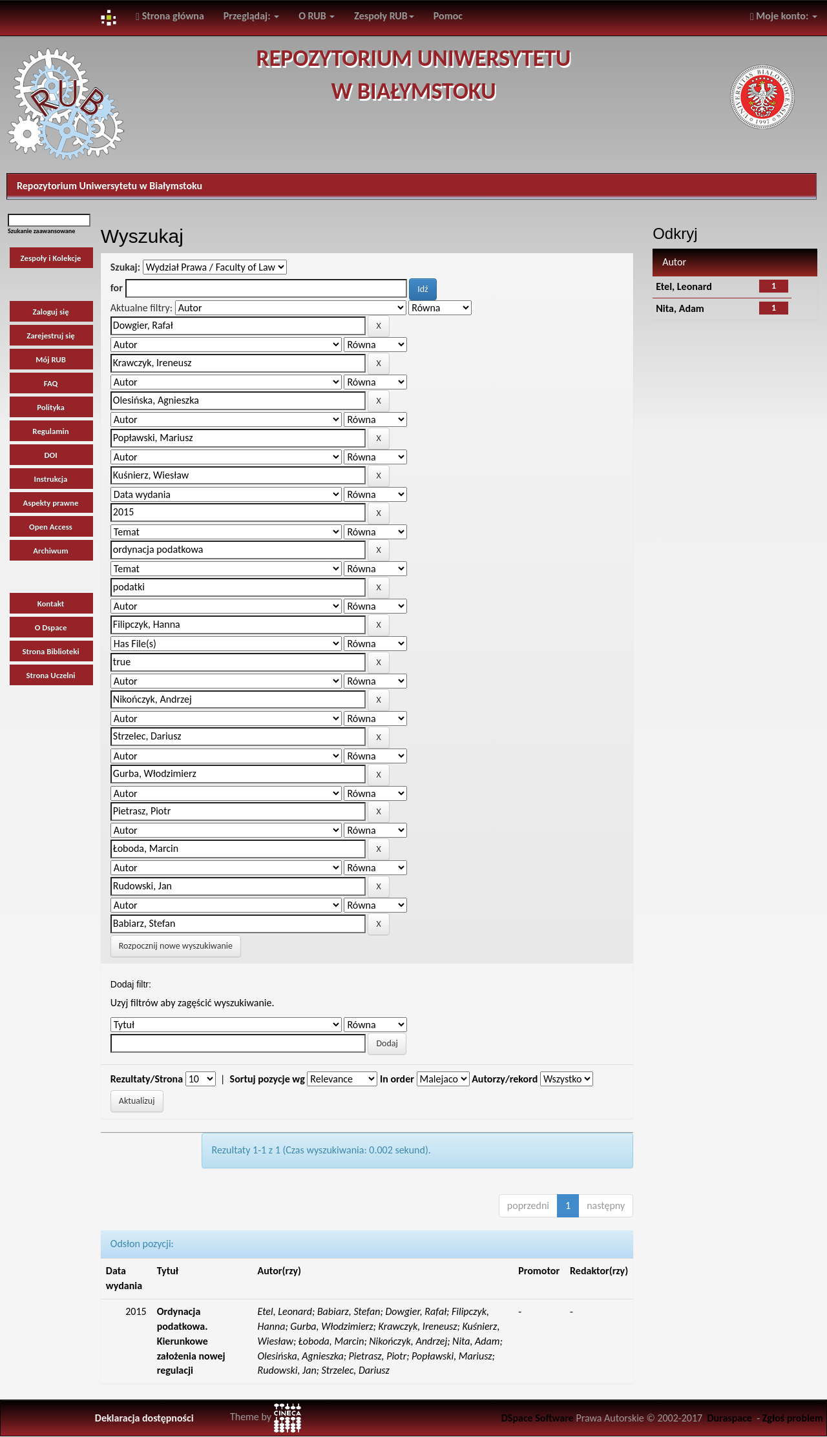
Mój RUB (51, 359)
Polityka (51, 407)
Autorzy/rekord (505, 1079)
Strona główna (170, 16)
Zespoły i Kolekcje (51, 258)
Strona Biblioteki (50, 651)
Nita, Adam (680, 308)
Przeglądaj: (251, 16)
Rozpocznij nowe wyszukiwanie (176, 945)
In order (397, 1079)
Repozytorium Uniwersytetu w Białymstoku (109, 186)
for (116, 288)
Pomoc (448, 16)
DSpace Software (537, 1418)
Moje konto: (783, 16)
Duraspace (729, 1418)
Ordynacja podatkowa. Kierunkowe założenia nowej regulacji (191, 1340)
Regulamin (50, 431)
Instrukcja (51, 479)
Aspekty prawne (51, 503)
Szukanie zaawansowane (41, 231)
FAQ (51, 383)
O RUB (316, 16)
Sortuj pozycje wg (267, 1079)
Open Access (50, 527)
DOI (50, 455)
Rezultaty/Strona (146, 1079)
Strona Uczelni (51, 675)
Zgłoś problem (792, 1418)
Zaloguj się (50, 311)
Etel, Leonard (684, 286)
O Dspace (51, 627)
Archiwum (50, 550)
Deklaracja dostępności (144, 1418)
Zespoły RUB (384, 16)
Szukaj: (125, 267)
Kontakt (51, 603)
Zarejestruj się (50, 335)
